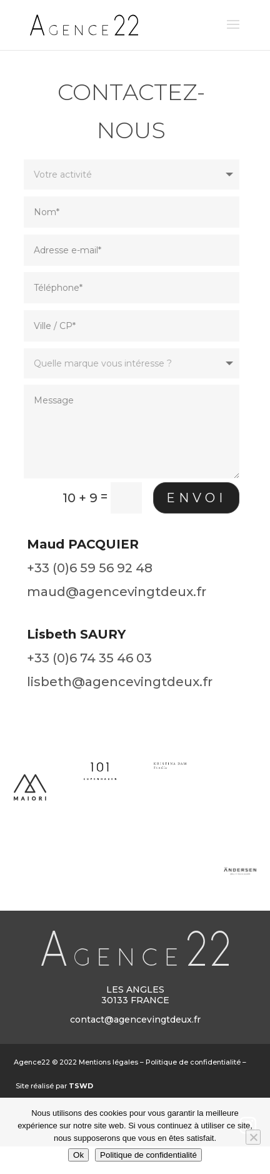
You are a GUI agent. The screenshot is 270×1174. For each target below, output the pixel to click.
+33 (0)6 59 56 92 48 (89, 567)
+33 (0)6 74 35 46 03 (89, 657)
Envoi (192, 497)
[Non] (253, 1137)
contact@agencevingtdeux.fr (135, 1019)
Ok (78, 1155)
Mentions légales (108, 1062)
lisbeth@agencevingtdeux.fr (119, 681)
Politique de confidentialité (193, 1062)
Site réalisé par (54, 1085)
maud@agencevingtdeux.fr (116, 591)
